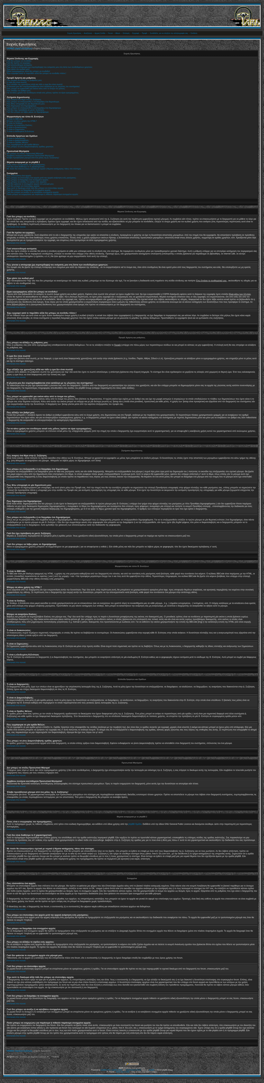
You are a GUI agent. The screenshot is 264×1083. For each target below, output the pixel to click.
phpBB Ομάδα (135, 824)
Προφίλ (144, 33)
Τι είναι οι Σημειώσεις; (16, 129)
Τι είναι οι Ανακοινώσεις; (17, 127)
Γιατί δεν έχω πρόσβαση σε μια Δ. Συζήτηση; (25, 110)
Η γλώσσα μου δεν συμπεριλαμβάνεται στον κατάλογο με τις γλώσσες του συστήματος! (43, 86)
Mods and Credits (122, 1072)
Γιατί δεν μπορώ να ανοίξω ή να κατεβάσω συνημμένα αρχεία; (33, 192)
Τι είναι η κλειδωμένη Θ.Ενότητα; (20, 131)
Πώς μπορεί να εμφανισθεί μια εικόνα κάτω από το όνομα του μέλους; (36, 88)
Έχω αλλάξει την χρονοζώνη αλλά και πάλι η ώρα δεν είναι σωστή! (35, 84)
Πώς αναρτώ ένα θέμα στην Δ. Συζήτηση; (24, 100)
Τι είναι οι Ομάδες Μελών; (17, 142)
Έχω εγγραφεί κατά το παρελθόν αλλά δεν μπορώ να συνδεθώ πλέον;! (36, 73)
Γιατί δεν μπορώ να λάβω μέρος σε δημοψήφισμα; (28, 112)
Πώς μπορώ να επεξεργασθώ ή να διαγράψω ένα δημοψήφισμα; (34, 108)
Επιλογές (126, 33)
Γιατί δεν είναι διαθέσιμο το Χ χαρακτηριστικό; (26, 167)
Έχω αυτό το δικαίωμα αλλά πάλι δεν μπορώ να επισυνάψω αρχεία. (35, 188)
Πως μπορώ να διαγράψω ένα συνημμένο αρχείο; (28, 180)
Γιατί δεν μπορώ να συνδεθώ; (19, 61)
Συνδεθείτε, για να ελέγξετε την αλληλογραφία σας (169, 33)
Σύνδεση (194, 33)
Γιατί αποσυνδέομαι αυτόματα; (19, 65)
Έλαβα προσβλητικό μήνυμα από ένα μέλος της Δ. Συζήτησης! (33, 158)
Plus (109, 1070)
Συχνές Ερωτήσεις (74, 33)
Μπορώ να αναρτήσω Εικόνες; (20, 125)
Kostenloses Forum (133, 1070)
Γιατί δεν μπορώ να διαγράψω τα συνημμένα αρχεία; (29, 190)
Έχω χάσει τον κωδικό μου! (18, 69)
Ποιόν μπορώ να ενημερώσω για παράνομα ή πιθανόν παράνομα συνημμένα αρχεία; (42, 194)
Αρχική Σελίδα (100, 33)
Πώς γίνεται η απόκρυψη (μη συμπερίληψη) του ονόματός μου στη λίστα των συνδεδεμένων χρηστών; (49, 67)
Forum (110, 33)
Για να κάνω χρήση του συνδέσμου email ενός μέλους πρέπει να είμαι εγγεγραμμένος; (43, 93)
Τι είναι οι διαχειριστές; (16, 138)
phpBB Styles (117, 1070)
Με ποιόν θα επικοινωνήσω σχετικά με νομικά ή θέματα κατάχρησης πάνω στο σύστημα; (44, 169)
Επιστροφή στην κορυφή (16, 227)
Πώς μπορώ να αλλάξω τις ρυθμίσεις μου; (24, 80)
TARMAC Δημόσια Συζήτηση (19, 48)
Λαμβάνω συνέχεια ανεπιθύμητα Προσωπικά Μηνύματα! (30, 156)
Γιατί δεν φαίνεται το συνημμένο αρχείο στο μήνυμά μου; (30, 184)
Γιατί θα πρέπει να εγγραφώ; (19, 63)
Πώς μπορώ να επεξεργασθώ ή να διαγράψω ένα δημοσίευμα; (33, 102)
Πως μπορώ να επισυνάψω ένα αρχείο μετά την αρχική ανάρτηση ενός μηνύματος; (41, 178)
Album (117, 33)
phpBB (151, 1070)
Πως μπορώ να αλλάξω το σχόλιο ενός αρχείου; (27, 182)
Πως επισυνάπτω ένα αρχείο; (19, 176)
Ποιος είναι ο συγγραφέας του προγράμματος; (26, 165)
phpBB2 (104, 1070)
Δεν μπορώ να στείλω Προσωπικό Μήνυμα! (25, 153)
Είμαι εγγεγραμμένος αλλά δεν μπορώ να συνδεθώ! (28, 71)
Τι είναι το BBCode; (15, 119)
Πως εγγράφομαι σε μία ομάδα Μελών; (23, 144)
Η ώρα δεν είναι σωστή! (17, 82)
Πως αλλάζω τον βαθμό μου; (19, 91)
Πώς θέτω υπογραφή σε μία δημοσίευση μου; (26, 104)
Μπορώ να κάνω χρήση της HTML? (22, 121)
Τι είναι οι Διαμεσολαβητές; (18, 140)
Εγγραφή (135, 33)
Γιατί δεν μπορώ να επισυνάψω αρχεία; (23, 186)
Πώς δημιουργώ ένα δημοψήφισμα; (21, 106)
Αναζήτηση (88, 33)
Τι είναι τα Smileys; (15, 123)
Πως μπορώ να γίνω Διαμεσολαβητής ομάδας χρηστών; (30, 147)
